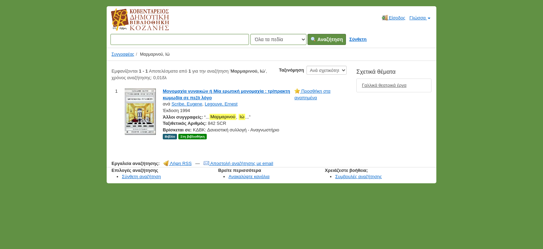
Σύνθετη (358, 39)
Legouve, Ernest (221, 104)
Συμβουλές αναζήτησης (358, 176)
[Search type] (278, 39)
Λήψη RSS (177, 163)
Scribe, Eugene (186, 104)
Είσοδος (393, 17)
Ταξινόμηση (291, 70)
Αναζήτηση (327, 39)
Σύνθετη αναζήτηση (141, 176)
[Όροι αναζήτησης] (179, 39)
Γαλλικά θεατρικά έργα (384, 85)
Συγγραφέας (123, 54)
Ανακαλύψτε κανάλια (249, 176)
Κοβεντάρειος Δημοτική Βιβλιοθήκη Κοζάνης (133, 23)
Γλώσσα (419, 17)
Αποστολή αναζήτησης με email (238, 163)
